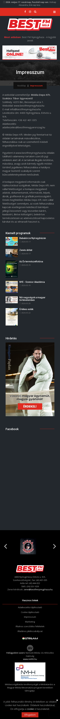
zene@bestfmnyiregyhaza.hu (38, 589)
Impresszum (30, 616)
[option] (30, 546)
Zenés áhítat (25, 250)
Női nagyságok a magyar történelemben (32, 298)
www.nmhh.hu (30, 659)
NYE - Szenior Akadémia (32, 282)
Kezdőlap (21, 85)
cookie (30, 708)
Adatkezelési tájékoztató (30, 607)
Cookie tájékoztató (30, 612)
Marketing (30, 621)
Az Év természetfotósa (31, 261)
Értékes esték (26, 309)
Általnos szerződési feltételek (30, 626)
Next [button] (54, 545)
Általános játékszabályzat (30, 631)
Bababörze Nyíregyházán (32, 238)
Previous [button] (5, 545)
